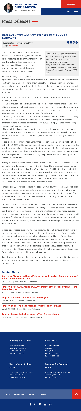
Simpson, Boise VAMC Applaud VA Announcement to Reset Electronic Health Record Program (40, 288)
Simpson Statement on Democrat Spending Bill (25, 297)
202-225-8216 (18, 353)
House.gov (42, 394)
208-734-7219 (56, 377)
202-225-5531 (20, 351)
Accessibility (19, 394)
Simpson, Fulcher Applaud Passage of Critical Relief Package (31, 306)
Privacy (7, 394)
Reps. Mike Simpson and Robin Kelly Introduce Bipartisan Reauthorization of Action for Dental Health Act (40, 277)
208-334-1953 (56, 353)
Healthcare (13, 45)
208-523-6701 (20, 377)
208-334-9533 (54, 356)
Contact (31, 394)
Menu (72, 12)
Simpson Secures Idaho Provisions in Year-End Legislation (30, 314)
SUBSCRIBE (71, 4)
